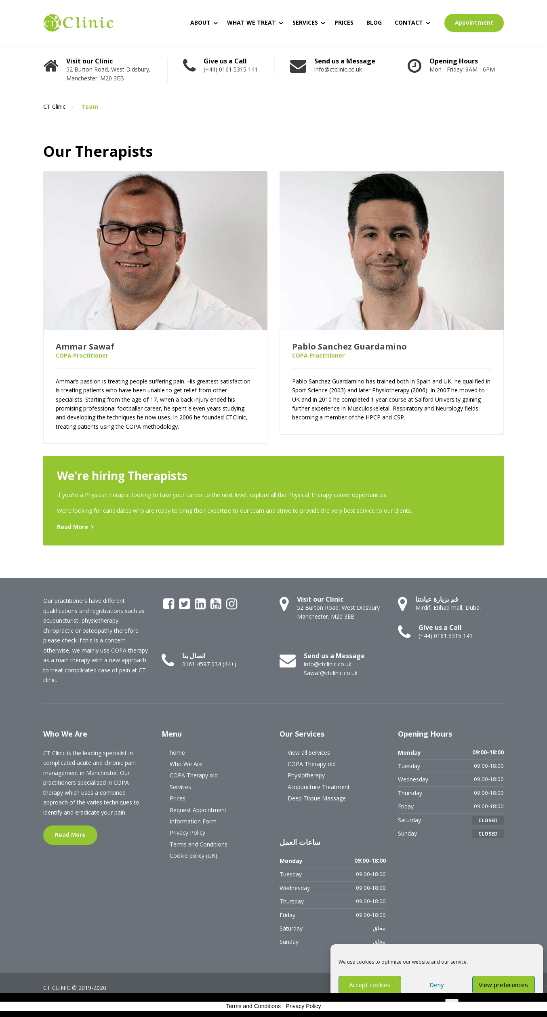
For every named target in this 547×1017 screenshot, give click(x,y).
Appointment (474, 22)
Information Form (193, 821)
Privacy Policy (187, 832)
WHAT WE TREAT (251, 22)
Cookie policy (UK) (193, 855)
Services (180, 787)
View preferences (503, 985)
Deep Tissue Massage (317, 798)
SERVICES (305, 22)
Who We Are (186, 764)
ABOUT (200, 22)
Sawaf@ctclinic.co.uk (331, 673)
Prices (177, 798)
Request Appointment (198, 810)
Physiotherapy (306, 775)
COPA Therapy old (194, 775)
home (177, 752)
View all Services (309, 752)
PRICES (344, 22)
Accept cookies (370, 985)
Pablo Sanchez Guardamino (349, 346)
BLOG (374, 22)
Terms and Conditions (198, 844)
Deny (436, 985)
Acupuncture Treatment (319, 787)
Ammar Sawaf (85, 346)
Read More (72, 527)
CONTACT (409, 22)
